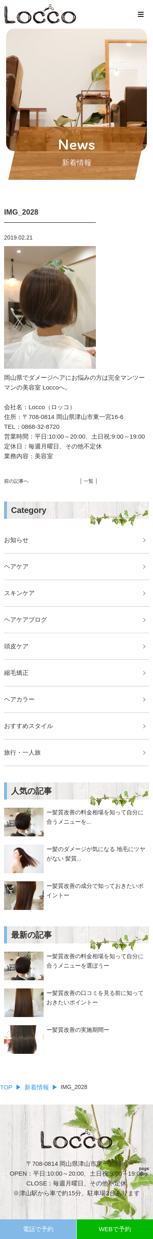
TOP (6, 1087)
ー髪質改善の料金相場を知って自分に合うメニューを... (95, 817)
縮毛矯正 (16, 672)
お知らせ (16, 539)
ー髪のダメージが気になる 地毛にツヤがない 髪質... (96, 853)
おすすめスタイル (28, 725)
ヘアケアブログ (25, 619)
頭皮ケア (16, 646)
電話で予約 (38, 1229)
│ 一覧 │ (89, 481)
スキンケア (19, 592)
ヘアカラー (19, 699)
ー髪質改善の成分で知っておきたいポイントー (95, 890)
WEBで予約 (115, 1229)
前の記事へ (16, 481)
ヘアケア (16, 566)
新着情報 (36, 1087)
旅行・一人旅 (22, 752)
